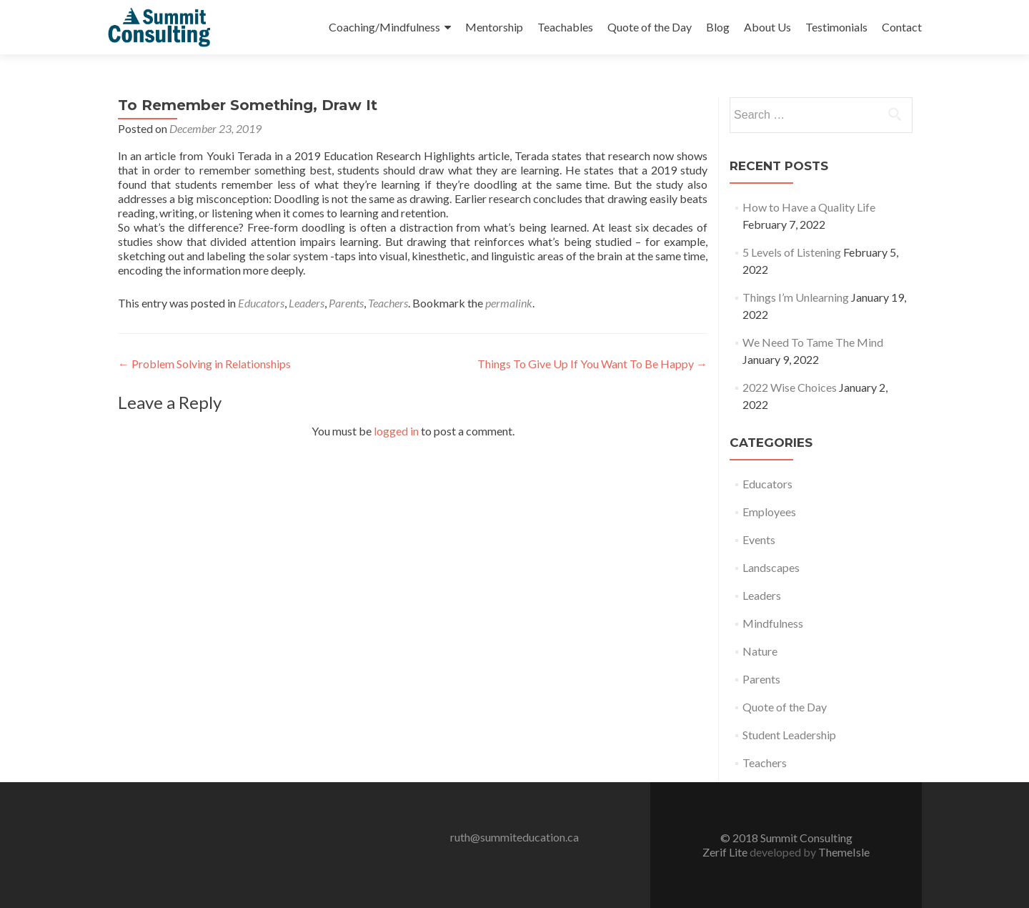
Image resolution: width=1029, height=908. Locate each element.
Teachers (388, 303)
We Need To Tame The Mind (812, 342)
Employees (769, 511)
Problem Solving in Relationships (204, 363)
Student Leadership (789, 734)
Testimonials (836, 27)
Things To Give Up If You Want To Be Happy (592, 363)
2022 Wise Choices (789, 387)
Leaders (306, 303)
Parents (346, 303)
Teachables (565, 27)
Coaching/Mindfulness (384, 27)
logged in (396, 431)
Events (758, 539)
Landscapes (771, 567)
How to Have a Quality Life (808, 207)
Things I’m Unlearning (795, 297)
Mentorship (494, 27)
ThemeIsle (844, 852)
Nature (759, 651)
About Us (767, 27)
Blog (718, 27)
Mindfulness (772, 623)
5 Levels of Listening (791, 252)
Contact (902, 27)
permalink (508, 303)
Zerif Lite (726, 852)
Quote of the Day (649, 27)
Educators (261, 303)
